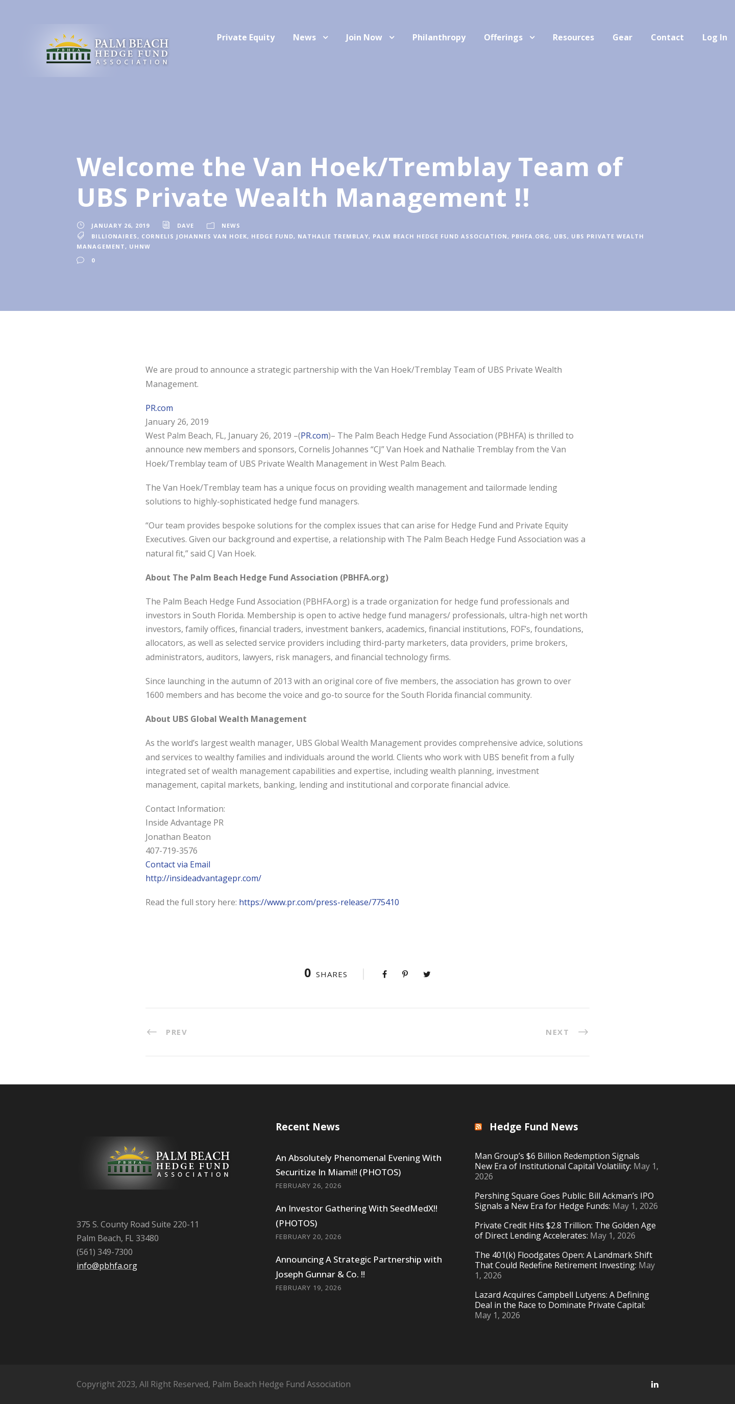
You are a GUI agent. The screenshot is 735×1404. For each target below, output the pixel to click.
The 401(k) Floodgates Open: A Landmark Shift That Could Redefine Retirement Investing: (563, 1260)
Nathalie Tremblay (333, 236)
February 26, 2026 (308, 1185)
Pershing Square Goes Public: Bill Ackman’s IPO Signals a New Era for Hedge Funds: (564, 1201)
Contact (667, 37)
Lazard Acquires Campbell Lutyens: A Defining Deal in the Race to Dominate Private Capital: (562, 1300)
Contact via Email (177, 864)
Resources (573, 37)
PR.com (159, 408)
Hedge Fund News (533, 1126)
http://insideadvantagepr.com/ (203, 878)
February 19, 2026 (308, 1287)
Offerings (503, 37)
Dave (185, 225)
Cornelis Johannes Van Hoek (194, 236)
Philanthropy (438, 37)
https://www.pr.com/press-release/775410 (319, 902)
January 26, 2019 (120, 225)
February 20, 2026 (308, 1236)
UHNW (140, 246)
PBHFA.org (530, 236)
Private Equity (246, 37)
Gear (622, 37)
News (304, 37)
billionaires (114, 236)
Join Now (364, 37)
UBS (560, 236)
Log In (714, 37)
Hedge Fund (272, 236)
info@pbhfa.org (107, 1265)
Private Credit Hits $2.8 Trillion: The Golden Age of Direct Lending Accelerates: (565, 1230)
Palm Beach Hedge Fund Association (440, 236)
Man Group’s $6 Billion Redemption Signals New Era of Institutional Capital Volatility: (557, 1161)
